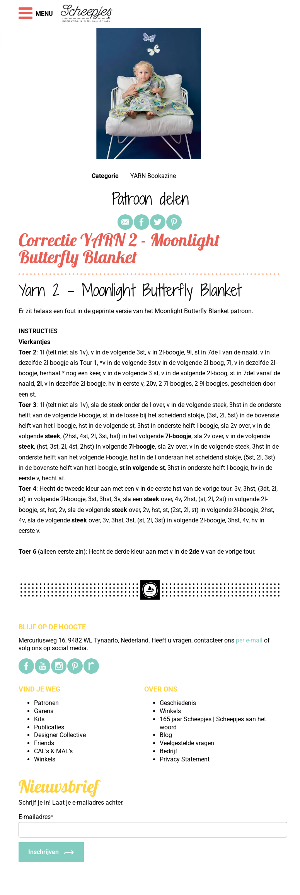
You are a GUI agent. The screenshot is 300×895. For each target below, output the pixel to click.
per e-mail (249, 640)
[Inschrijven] (51, 852)
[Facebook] (26, 666)
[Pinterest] (75, 666)
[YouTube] (42, 666)
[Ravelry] (91, 666)
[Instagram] (58, 666)
